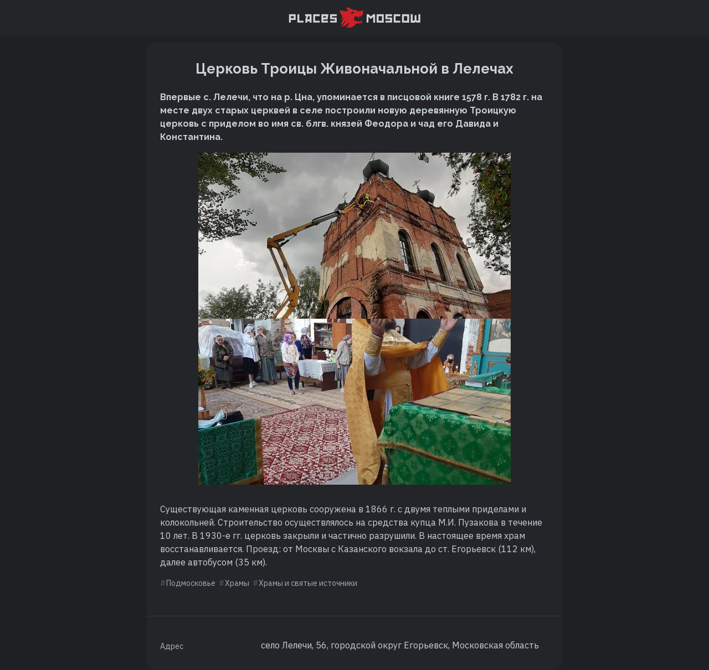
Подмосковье (190, 583)
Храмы (237, 583)
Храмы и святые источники (308, 583)
